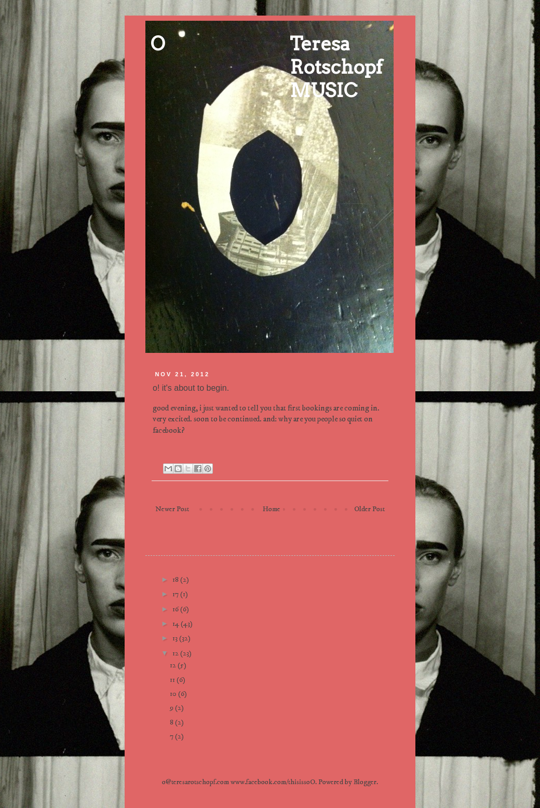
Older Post (369, 509)
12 (176, 653)
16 (176, 609)
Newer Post (172, 509)
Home (271, 509)
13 (175, 638)
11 (173, 679)
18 (176, 579)
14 (176, 623)
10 (174, 694)
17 (176, 594)
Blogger (365, 782)
